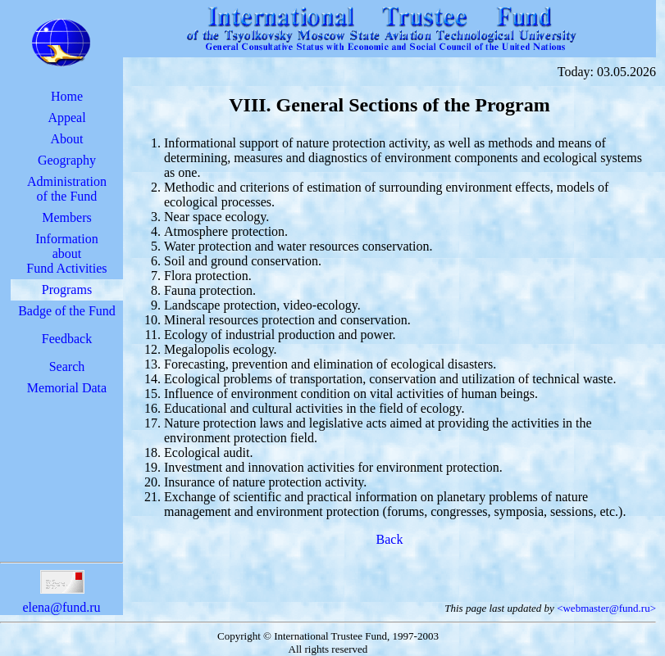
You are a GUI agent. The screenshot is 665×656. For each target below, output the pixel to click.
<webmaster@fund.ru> (606, 608)
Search (67, 366)
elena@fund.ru (61, 600)
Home (67, 96)
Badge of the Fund (67, 311)
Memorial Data (67, 388)
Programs (67, 289)
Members (66, 217)
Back (389, 539)
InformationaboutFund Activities (66, 253)
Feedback (67, 339)
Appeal (66, 117)
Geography (67, 160)
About (66, 139)
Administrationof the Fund (67, 188)
